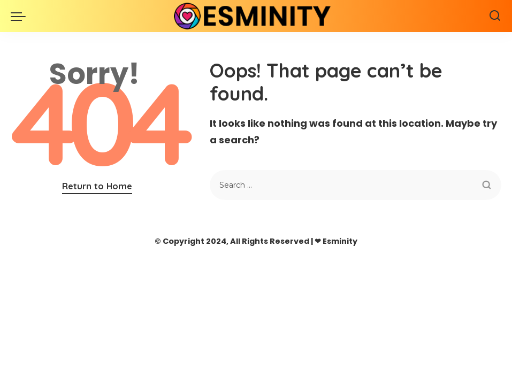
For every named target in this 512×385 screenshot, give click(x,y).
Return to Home (97, 185)
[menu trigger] (21, 16)
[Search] (494, 16)
